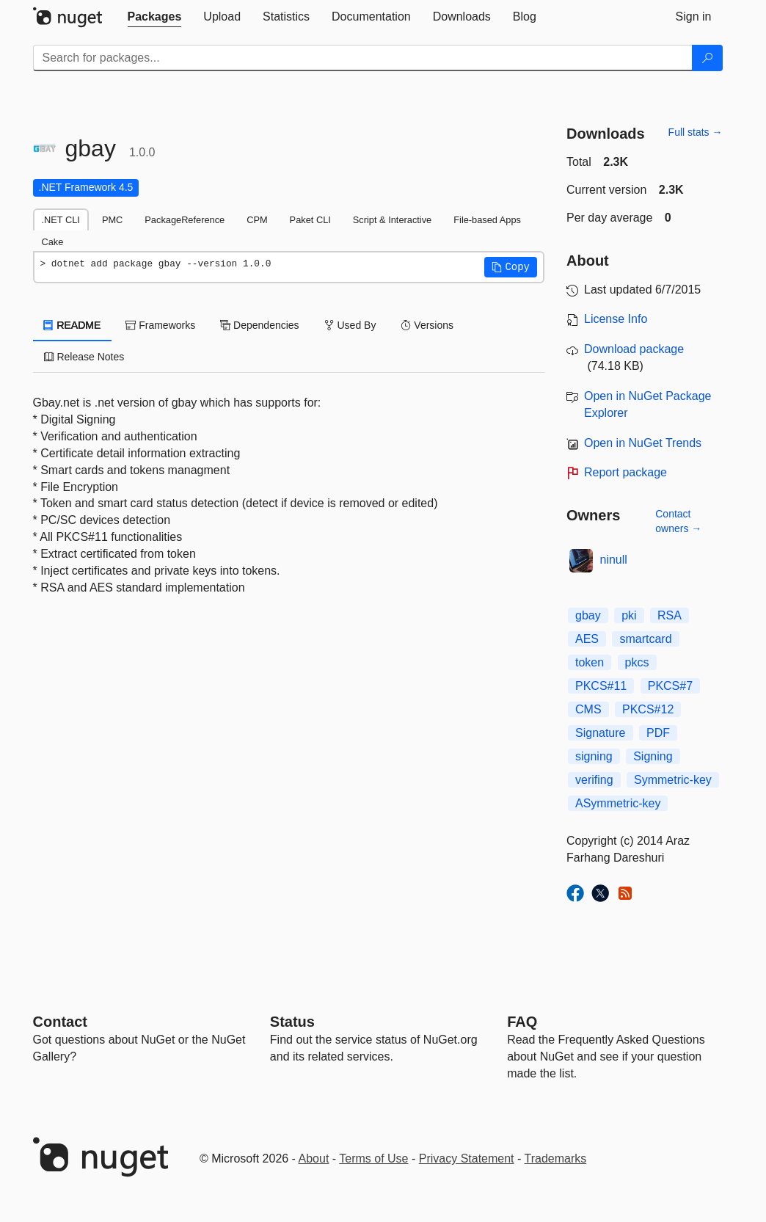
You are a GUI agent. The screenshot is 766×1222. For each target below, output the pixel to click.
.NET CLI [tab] (61, 219)
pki (628, 615)
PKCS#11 (601, 686)
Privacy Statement (466, 1158)
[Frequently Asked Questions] (522, 1022)
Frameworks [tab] (160, 325)
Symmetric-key (673, 780)
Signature (600, 733)
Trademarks (556, 1158)
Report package (625, 472)
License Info (615, 319)
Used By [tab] (350, 325)
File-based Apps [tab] (487, 219)
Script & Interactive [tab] (392, 219)
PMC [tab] (112, 219)
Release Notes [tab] (84, 356)
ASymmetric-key (617, 803)
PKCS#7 (670, 686)
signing (594, 756)
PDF (658, 733)
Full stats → (695, 132)
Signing (652, 756)
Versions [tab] (427, 325)
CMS (588, 709)
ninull (613, 559)
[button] (510, 267)
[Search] (707, 58)
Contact (60, 1022)
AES (587, 639)
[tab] (155, 17)
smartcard (645, 639)
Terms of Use (373, 1158)
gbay (588, 615)
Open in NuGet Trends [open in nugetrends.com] (642, 443)
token (589, 662)
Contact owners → (678, 521)
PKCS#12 (648, 709)
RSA (669, 615)
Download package (634, 349)
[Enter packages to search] (363, 58)
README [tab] (72, 325)
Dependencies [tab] (259, 325)
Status (292, 1022)
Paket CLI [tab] (310, 219)
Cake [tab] (53, 241)
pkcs (637, 662)
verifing (594, 780)
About (314, 1158)
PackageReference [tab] (185, 219)
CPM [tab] (257, 219)
